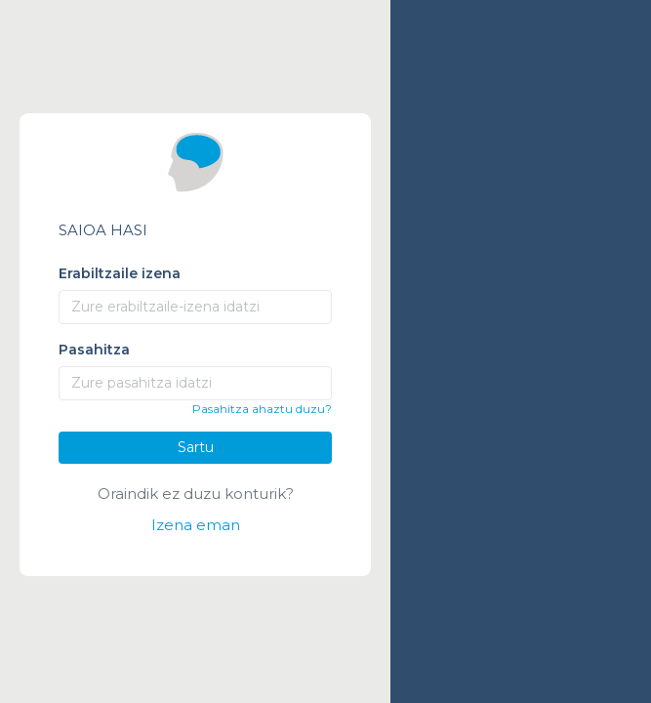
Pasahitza (94, 349)
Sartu (196, 447)
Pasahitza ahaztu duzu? (262, 408)
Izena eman (195, 525)
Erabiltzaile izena (120, 273)
